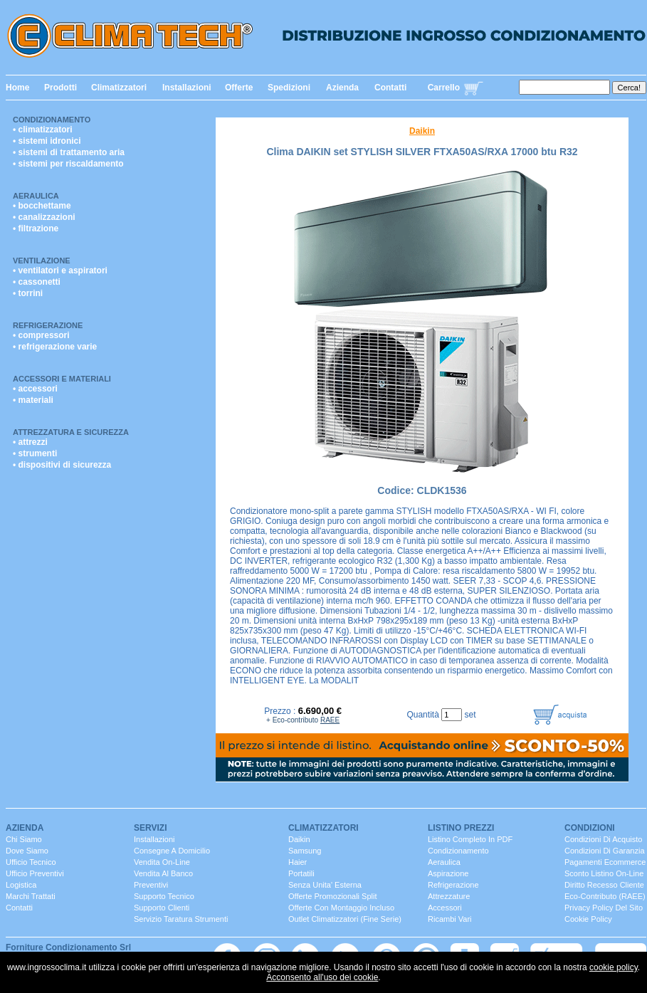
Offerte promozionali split (332, 896)
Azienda (342, 88)
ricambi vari (450, 919)
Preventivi (151, 885)
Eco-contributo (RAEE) (605, 896)
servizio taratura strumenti (181, 919)
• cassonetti (37, 282)
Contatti (390, 88)
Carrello (444, 88)
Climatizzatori (119, 88)
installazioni (154, 839)
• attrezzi (30, 442)
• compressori (41, 335)
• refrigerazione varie (55, 347)
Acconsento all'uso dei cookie (322, 977)
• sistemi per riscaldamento (68, 164)
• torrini (28, 293)
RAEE (330, 720)
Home (17, 88)
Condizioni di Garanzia (604, 850)
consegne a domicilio (172, 850)
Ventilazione (41, 260)
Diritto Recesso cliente (604, 885)
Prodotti (60, 88)
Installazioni (186, 88)
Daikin (422, 131)
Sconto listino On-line (603, 873)
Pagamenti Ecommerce (605, 862)
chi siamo (24, 839)
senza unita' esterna (325, 885)
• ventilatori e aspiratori (60, 270)
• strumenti (35, 453)
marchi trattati (31, 896)
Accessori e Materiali (62, 378)
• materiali (33, 400)
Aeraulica (36, 195)
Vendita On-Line (162, 862)
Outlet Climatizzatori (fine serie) (344, 919)
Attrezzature (449, 896)
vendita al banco (163, 873)
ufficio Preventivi (35, 873)
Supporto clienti (161, 907)
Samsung (304, 850)
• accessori (35, 389)
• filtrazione (35, 228)
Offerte (239, 88)
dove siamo (27, 850)
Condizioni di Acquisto (603, 839)
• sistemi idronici (47, 141)
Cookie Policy (588, 919)
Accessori (445, 907)
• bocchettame (42, 206)
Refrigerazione (48, 325)
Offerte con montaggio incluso (341, 907)
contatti (19, 907)
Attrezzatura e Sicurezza (71, 432)
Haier (297, 862)
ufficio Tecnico (31, 862)
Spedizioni (289, 88)
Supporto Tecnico (164, 896)
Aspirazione (448, 873)
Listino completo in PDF (470, 839)
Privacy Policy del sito (603, 907)
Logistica (21, 885)
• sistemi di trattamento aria (69, 152)
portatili (301, 873)
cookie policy (613, 967)
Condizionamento (51, 119)
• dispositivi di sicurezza (62, 465)
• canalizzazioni (44, 217)
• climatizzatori (43, 130)
